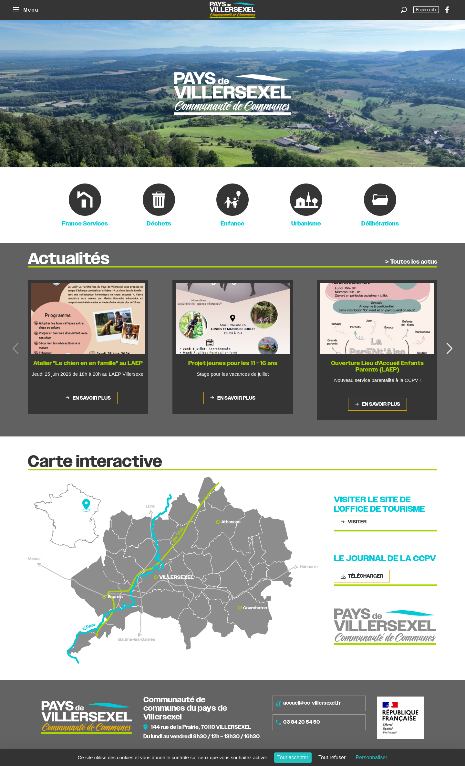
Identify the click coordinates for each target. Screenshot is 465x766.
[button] (449, 348)
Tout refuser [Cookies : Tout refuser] (332, 757)
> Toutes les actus (411, 261)
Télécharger (362, 576)
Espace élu (426, 9)
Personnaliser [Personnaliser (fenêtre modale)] (372, 757)
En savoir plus (91, 398)
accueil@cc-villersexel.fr (308, 703)
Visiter (357, 522)
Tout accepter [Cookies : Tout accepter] (292, 757)
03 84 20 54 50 (298, 722)
